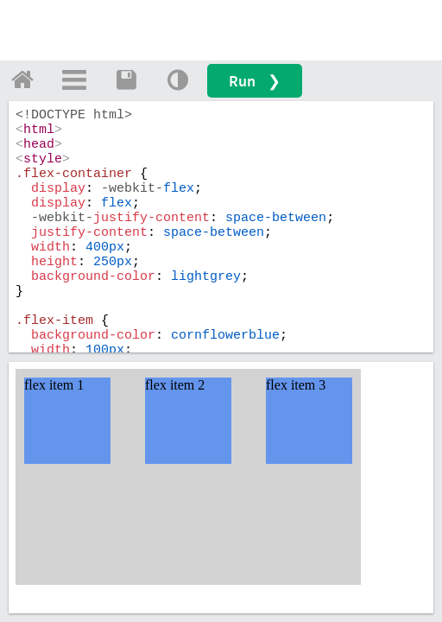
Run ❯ (255, 81)
